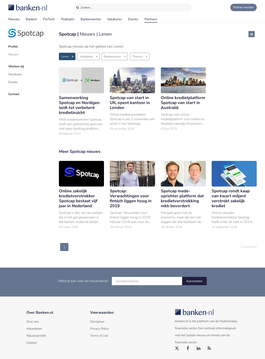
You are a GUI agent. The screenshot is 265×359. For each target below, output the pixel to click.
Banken (31, 19)
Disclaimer (97, 322)
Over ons (32, 322)
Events (133, 19)
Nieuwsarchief (36, 336)
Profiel (13, 46)
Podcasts (67, 19)
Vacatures (114, 19)
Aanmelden (194, 281)
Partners (150, 19)
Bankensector (91, 19)
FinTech (49, 19)
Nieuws (14, 19)
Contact (13, 94)
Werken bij (16, 66)
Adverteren (34, 329)
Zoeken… (84, 7)
